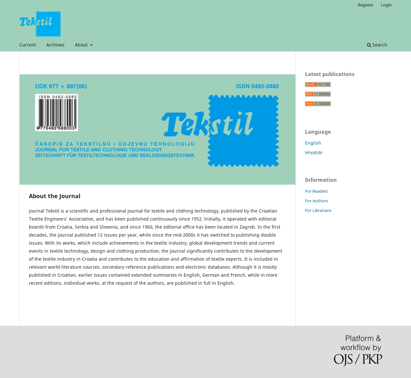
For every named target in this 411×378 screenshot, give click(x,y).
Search (377, 45)
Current (27, 45)
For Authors (316, 201)
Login (386, 5)
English (313, 143)
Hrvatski (313, 152)
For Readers (316, 191)
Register (365, 5)
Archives (55, 45)
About (82, 45)
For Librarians (318, 210)
